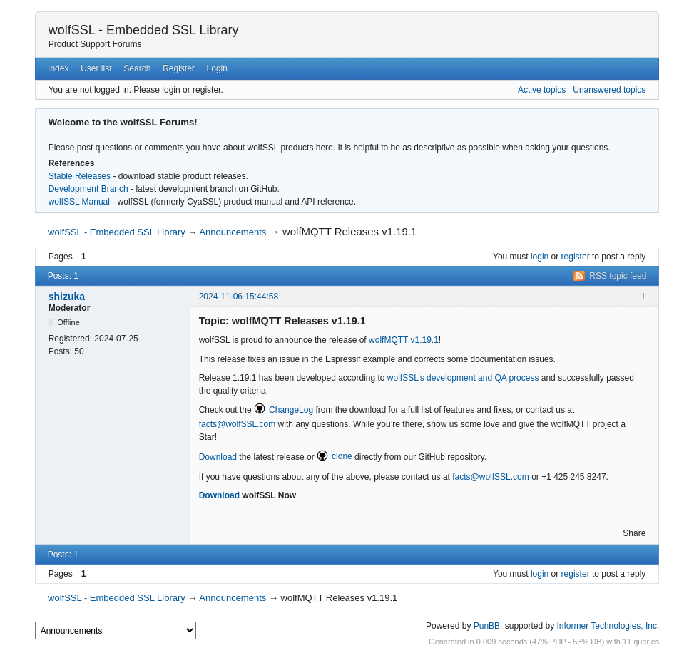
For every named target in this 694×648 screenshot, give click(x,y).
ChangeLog (291, 410)
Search (136, 68)
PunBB (487, 626)
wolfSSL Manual (79, 202)
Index (58, 68)
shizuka (67, 296)
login (539, 257)
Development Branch (88, 189)
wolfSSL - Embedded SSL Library (144, 30)
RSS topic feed (617, 276)
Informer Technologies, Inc (606, 626)
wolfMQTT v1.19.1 (404, 340)
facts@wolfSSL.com (237, 424)
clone (342, 456)
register (575, 257)
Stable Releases (80, 176)
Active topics (542, 90)
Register (179, 68)
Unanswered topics (609, 90)
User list (96, 68)
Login (217, 68)
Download (218, 456)
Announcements (232, 232)
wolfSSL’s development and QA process (463, 378)
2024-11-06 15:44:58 (238, 297)
